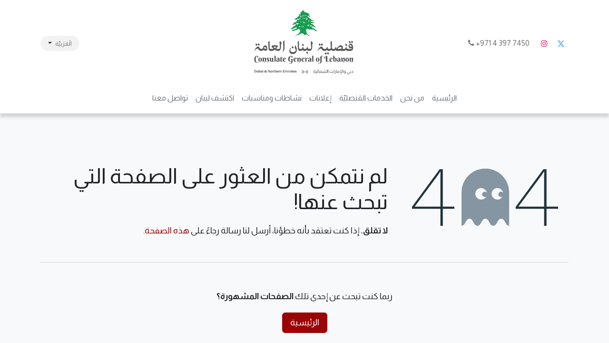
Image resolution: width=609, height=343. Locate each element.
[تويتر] (561, 43)
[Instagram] (544, 43)
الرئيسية (304, 322)
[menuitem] (444, 98)
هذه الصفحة (167, 230)
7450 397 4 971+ (499, 43)
